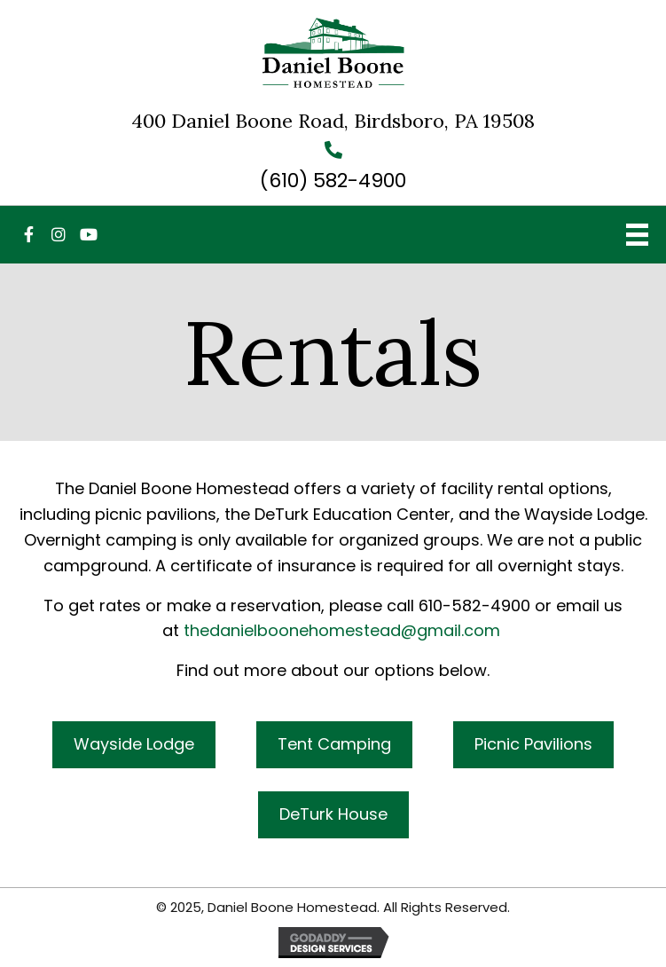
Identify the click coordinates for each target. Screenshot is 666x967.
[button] (28, 234)
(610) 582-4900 (333, 180)
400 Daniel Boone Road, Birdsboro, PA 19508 (333, 120)
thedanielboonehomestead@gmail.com (342, 630)
